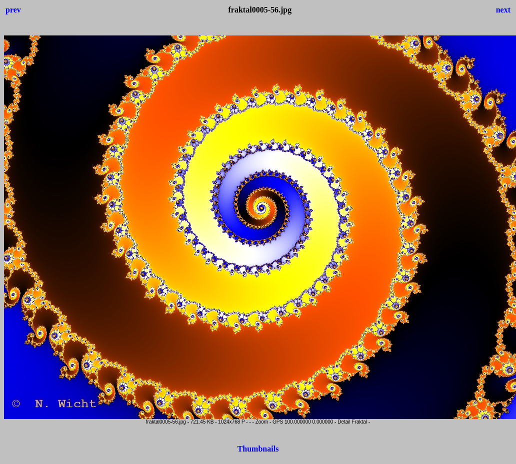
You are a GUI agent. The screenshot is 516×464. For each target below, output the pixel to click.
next (503, 9)
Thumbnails (258, 449)
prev (13, 9)
